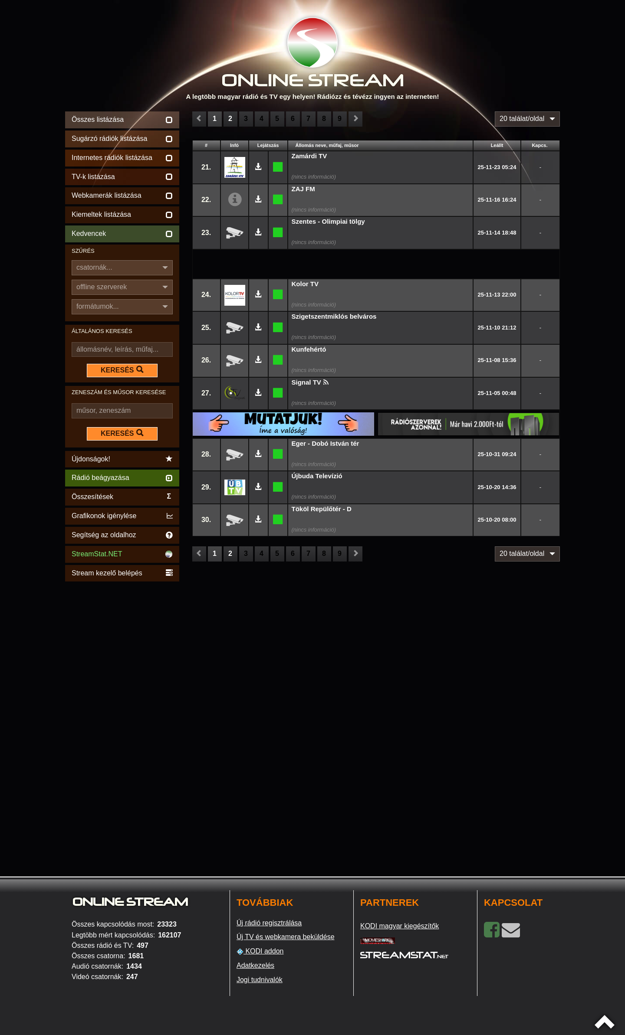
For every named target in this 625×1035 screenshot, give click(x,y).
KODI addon (260, 951)
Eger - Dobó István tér (325, 443)
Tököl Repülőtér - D (322, 509)
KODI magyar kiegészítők (399, 926)
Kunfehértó (309, 349)
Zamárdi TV (309, 156)
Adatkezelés (255, 965)
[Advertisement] (122, 714)
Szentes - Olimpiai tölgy (328, 221)
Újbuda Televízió (317, 476)
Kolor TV (305, 283)
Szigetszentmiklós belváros (334, 316)
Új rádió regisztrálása (269, 923)
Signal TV (306, 382)
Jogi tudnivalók (260, 979)
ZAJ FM (303, 189)
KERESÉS (122, 370)
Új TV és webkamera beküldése (286, 936)
